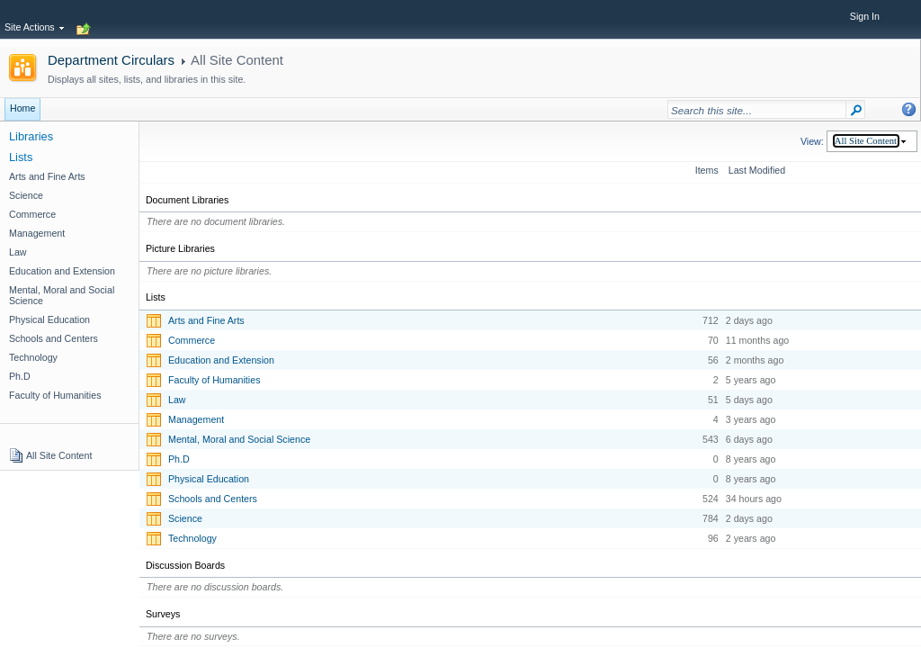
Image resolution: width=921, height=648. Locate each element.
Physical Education (208, 478)
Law (177, 399)
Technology (192, 538)
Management (196, 419)
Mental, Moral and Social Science (239, 439)
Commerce (191, 340)
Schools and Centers (212, 498)
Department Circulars (111, 60)
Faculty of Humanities (214, 379)
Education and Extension (221, 360)
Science (185, 518)
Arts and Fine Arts (206, 320)
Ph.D (179, 459)
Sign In (865, 16)
